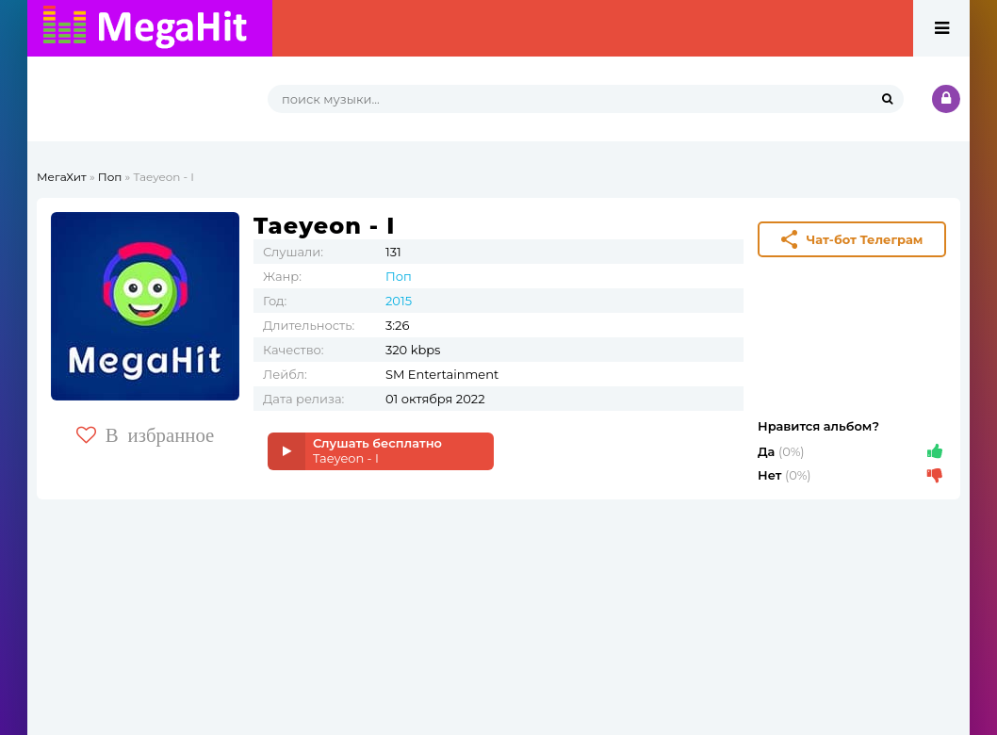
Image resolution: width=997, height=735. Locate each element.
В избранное (145, 435)
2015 (398, 300)
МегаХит (62, 177)
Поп (110, 177)
